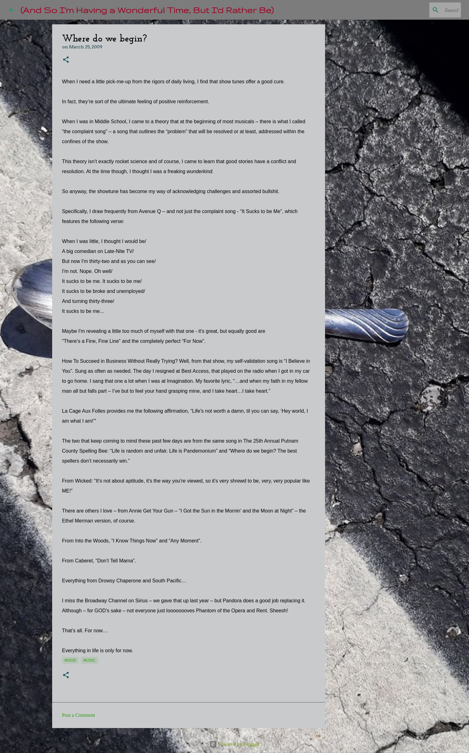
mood (70, 660)
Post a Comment (78, 715)
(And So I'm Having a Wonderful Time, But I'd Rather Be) (147, 10)
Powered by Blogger (234, 744)
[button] (66, 60)
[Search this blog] (428, 9)
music (89, 660)
